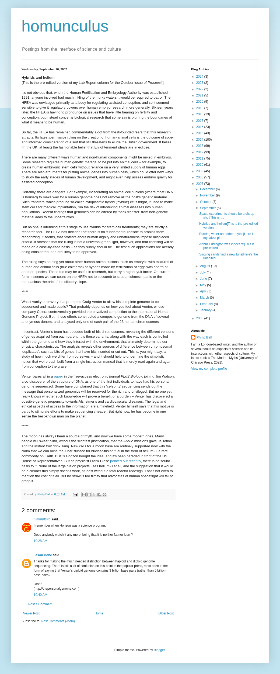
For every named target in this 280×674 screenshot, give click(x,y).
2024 (200, 76)
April (203, 291)
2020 (200, 101)
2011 (200, 158)
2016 (200, 127)
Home (99, 613)
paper (58, 376)
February (207, 304)
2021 (200, 95)
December (208, 189)
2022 (200, 89)
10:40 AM (40, 595)
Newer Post (31, 613)
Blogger (159, 650)
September (208, 208)
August (205, 266)
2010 (200, 165)
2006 (200, 318)
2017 (200, 121)
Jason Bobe (43, 555)
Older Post (166, 613)
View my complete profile (209, 369)
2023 (200, 83)
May (203, 285)
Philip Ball (204, 337)
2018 (200, 114)
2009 (200, 171)
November (208, 195)
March (205, 297)
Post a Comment (40, 604)
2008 (200, 177)
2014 (200, 139)
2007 (200, 184)
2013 (200, 146)
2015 (200, 133)
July (203, 272)
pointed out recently (125, 461)
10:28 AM (40, 541)
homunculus (65, 26)
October (206, 202)
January (206, 310)
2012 (200, 152)
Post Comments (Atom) (58, 621)
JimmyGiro (42, 519)
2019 (200, 108)
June (204, 279)
